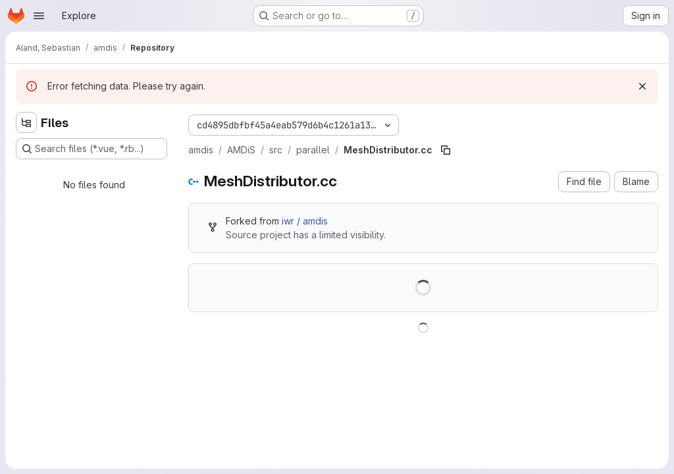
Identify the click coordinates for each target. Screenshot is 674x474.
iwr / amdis (305, 220)
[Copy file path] (445, 150)
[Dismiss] (642, 86)
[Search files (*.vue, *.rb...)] (91, 148)
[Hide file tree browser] (26, 122)
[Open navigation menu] (38, 15)
